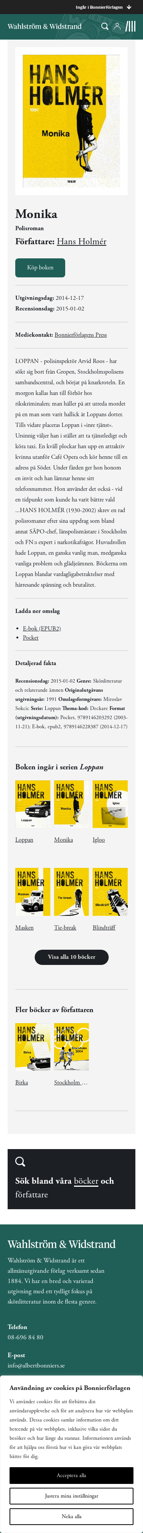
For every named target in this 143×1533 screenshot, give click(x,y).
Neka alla (72, 1516)
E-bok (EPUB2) (42, 629)
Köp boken (40, 268)
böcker (86, 1181)
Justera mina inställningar (71, 1496)
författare (31, 1194)
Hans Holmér (81, 241)
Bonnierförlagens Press (81, 335)
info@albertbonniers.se (36, 1365)
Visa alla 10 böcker (71, 957)
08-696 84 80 (25, 1337)
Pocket (31, 638)
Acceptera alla (71, 1475)
